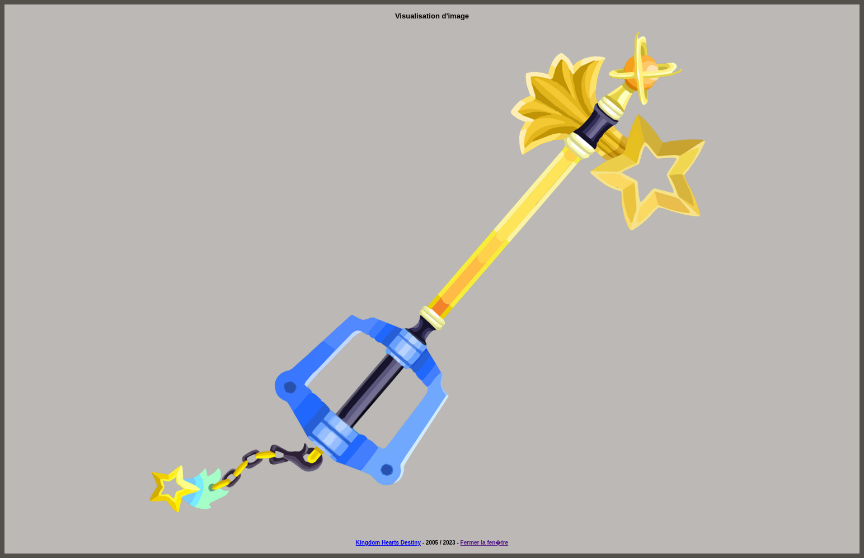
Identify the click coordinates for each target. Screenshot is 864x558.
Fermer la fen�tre (485, 543)
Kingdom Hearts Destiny (388, 543)
